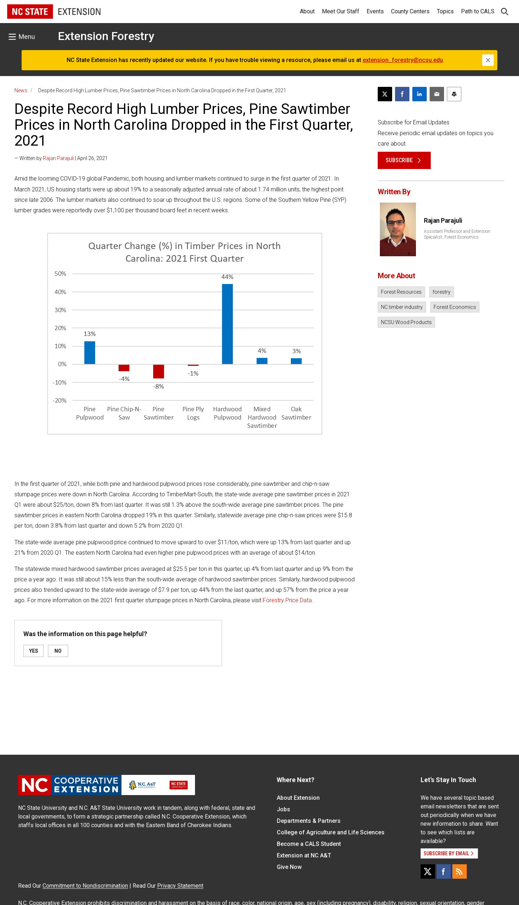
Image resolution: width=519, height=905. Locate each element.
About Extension (298, 797)
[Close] (488, 60)
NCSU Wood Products (406, 322)
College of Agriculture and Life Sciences (331, 832)
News (20, 90)
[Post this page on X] (385, 94)
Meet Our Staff (340, 11)
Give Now (289, 867)
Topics (445, 11)
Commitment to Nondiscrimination (85, 885)
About (307, 11)
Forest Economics (455, 307)
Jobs (283, 809)
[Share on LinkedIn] (419, 94)
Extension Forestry (106, 36)
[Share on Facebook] (402, 94)
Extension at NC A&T (304, 855)
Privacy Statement (180, 885)
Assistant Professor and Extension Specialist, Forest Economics (457, 234)
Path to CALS (477, 11)
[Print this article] (454, 94)
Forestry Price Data (287, 600)
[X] (428, 871)
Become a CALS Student (309, 843)
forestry (441, 292)
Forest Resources (401, 292)
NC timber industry (402, 307)
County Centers (410, 11)
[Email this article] (437, 94)
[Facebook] (443, 871)
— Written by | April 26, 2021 (61, 158)
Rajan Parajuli (58, 158)
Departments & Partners (309, 820)
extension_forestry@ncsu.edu (403, 60)
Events (375, 11)
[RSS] (459, 871)
